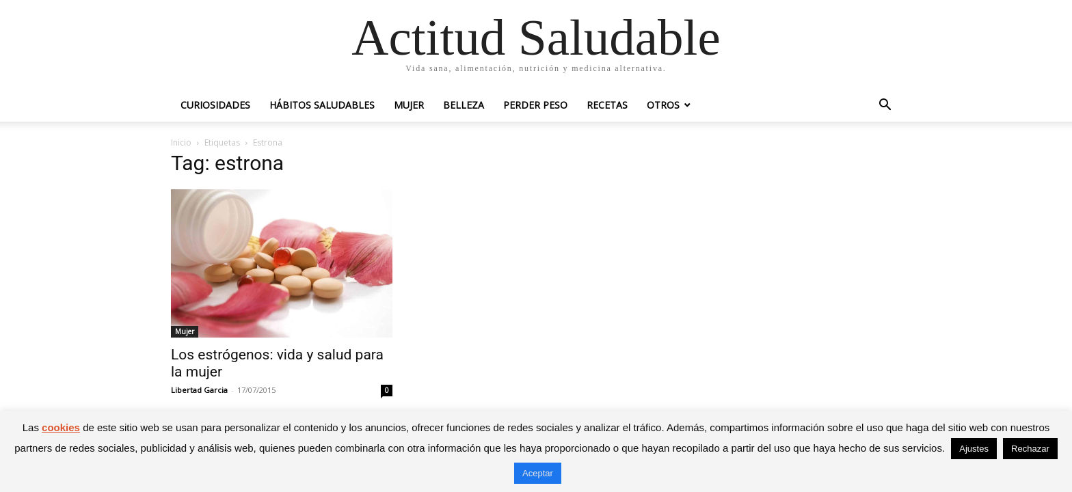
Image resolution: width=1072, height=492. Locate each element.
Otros (663, 104)
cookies (61, 427)
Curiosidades (215, 104)
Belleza (463, 104)
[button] (884, 106)
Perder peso (535, 104)
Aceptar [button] (537, 473)
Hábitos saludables (322, 104)
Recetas (607, 104)
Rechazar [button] (1030, 448)
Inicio (181, 142)
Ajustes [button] (974, 448)
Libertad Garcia (199, 390)
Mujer (409, 104)
